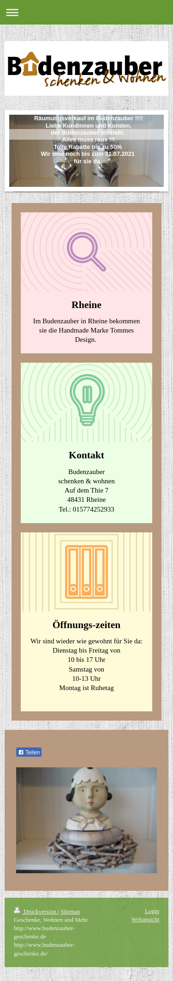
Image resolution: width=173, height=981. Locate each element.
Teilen (29, 752)
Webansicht (145, 919)
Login (152, 910)
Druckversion (36, 911)
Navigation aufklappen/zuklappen (86, 12)
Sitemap (70, 911)
